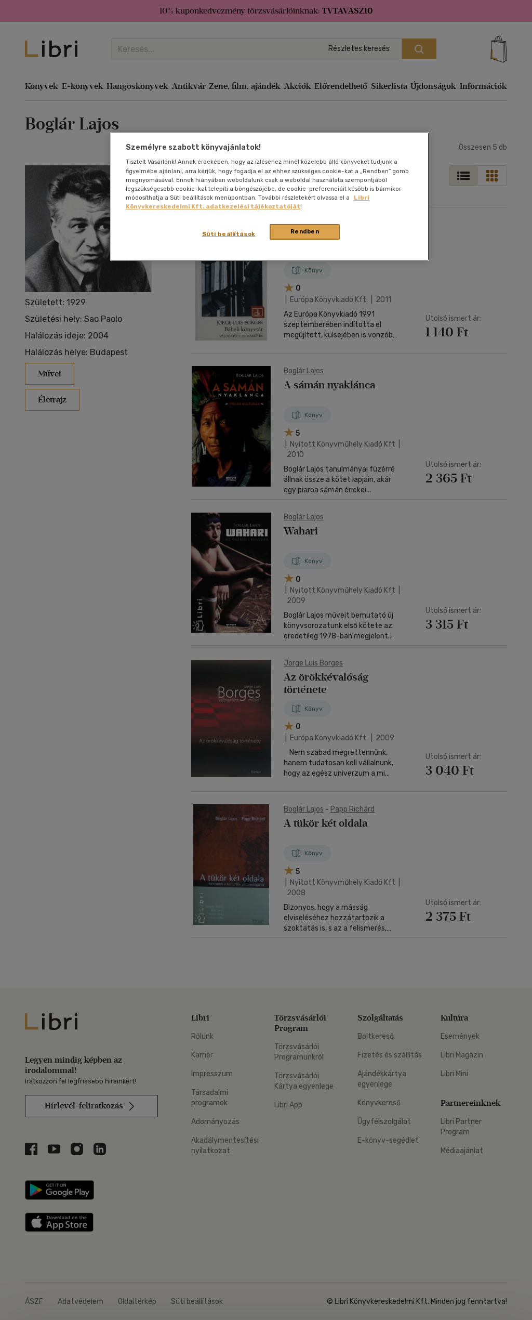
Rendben (305, 231)
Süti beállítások (229, 234)
